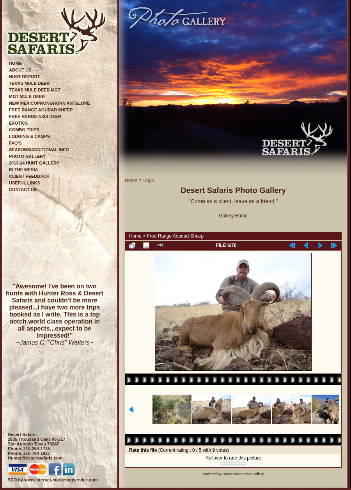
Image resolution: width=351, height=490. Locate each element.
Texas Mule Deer (29, 83)
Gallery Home (233, 215)
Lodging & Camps (29, 136)
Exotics (18, 123)
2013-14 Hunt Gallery (34, 163)
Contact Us (23, 189)
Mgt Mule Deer (27, 96)
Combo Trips (24, 129)
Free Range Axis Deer (35, 116)
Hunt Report (24, 76)
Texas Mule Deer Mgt (34, 90)
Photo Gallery (27, 156)
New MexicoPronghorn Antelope (49, 103)
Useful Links (24, 183)
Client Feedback (29, 176)
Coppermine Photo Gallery (243, 474)
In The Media (23, 169)
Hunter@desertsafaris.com (35, 458)
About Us (20, 70)
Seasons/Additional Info (39, 149)
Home (15, 63)
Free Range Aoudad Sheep (41, 109)
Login (148, 180)
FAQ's (15, 143)
